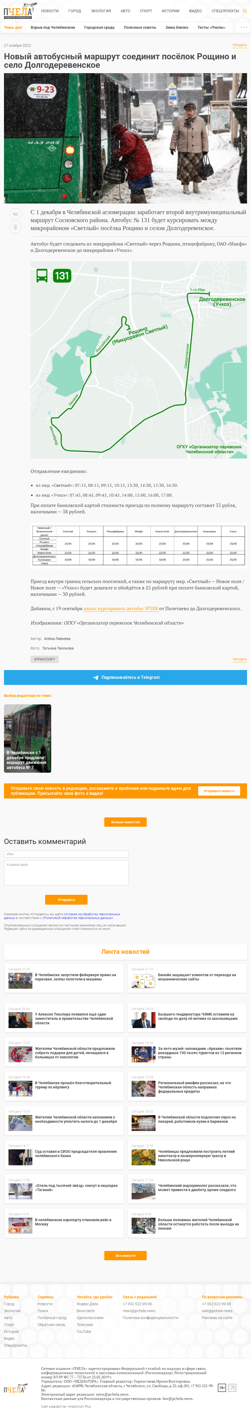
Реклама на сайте (217, 1318)
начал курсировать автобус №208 (121, 608)
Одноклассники (90, 1318)
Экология (101, 11)
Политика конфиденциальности (150, 1318)
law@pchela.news (177, 1398)
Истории (170, 11)
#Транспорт (44, 659)
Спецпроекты (225, 11)
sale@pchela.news (217, 1311)
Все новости (125, 1256)
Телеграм (85, 1325)
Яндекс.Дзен (87, 1304)
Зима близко (177, 27)
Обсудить (240, 45)
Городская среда (99, 27)
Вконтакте (85, 1311)
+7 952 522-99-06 (137, 1304)
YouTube (84, 1331)
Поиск (43, 1311)
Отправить (66, 900)
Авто (125, 11)
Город (74, 11)
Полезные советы (140, 27)
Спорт (146, 11)
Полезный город (52, 1318)
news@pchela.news (139, 1311)
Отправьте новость (219, 791)
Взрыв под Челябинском (53, 27)
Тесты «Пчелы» (212, 27)
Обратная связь (52, 1325)
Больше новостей (125, 822)
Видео (195, 11)
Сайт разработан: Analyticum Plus (66, 1406)
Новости (50, 11)
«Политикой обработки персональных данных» (77, 918)
